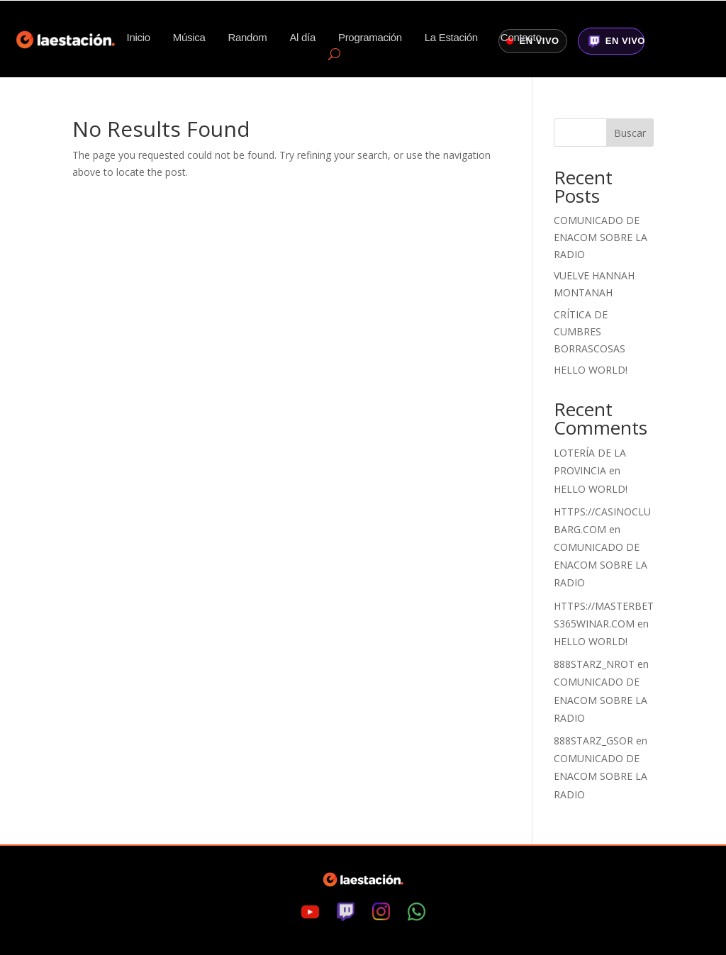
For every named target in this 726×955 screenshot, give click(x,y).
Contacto (521, 38)
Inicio (138, 38)
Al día (302, 38)
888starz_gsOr (593, 740)
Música (189, 38)
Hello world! (590, 369)
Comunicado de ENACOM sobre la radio (600, 237)
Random (247, 38)
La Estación (451, 38)
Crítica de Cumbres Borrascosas (589, 331)
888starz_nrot (594, 664)
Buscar (630, 133)
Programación (370, 38)
